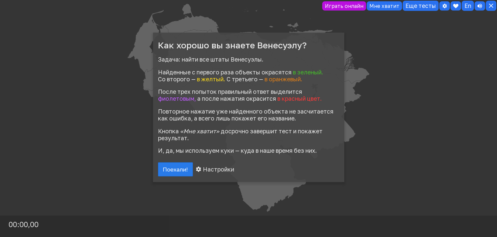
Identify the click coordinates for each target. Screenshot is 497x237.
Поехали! (176, 169)
